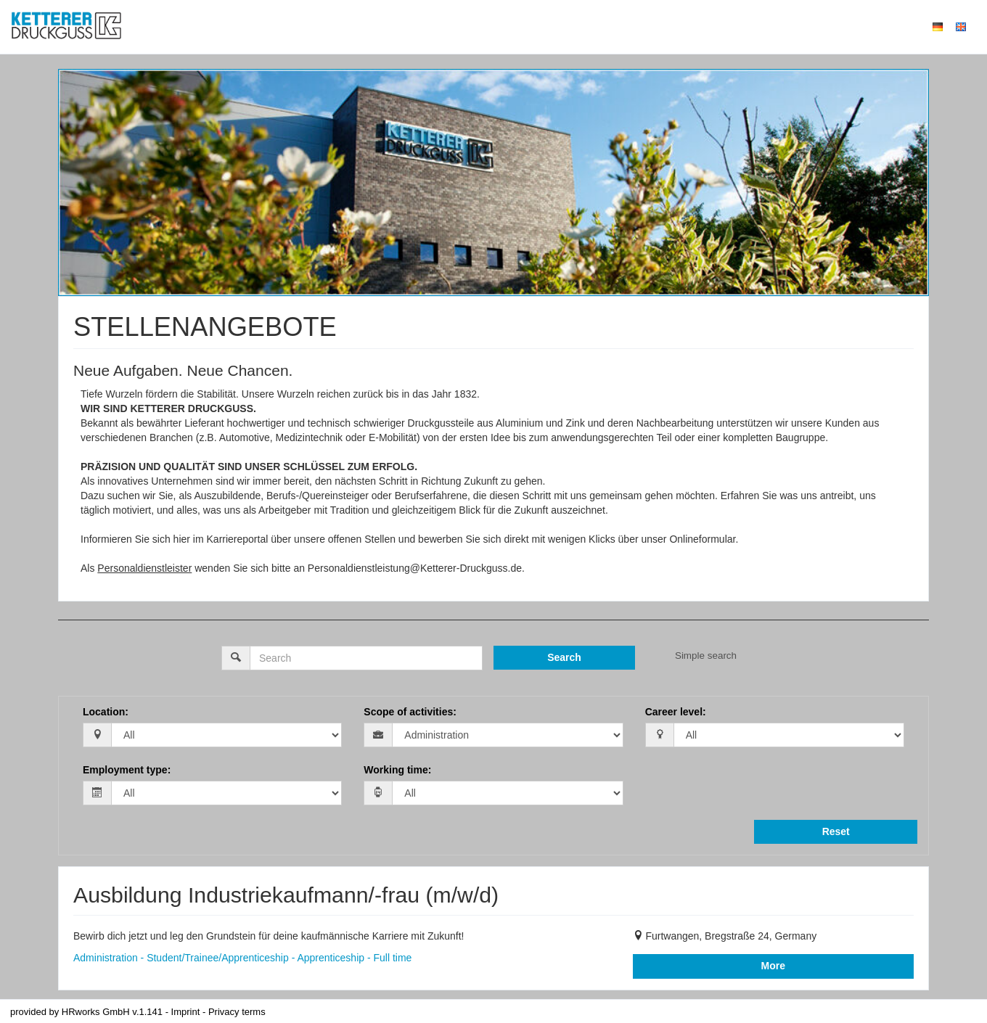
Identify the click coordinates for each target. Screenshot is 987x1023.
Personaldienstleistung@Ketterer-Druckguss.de (415, 568)
